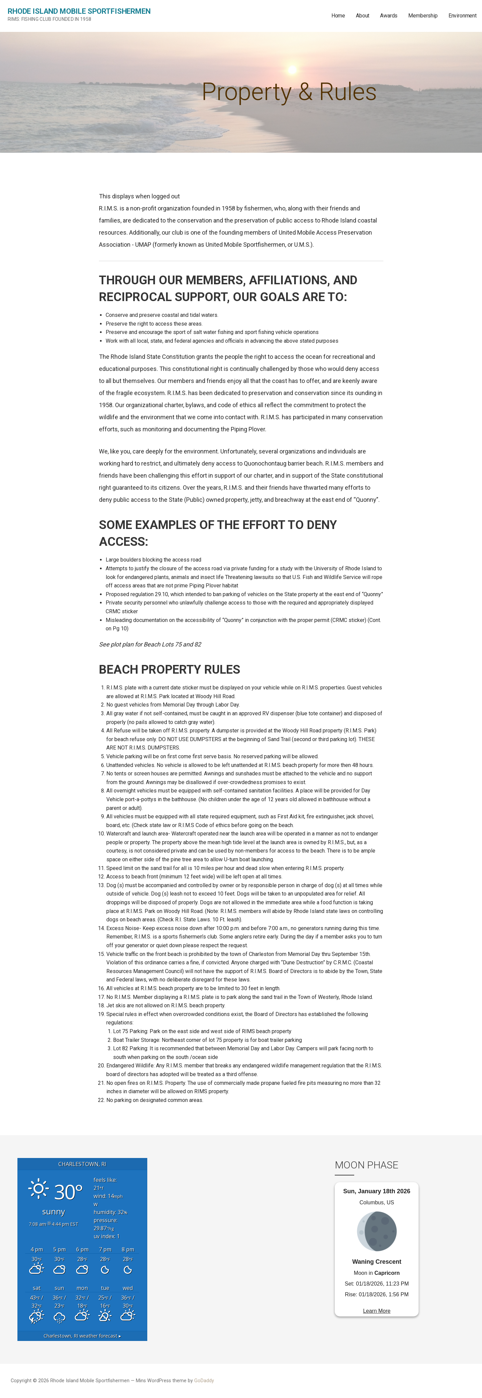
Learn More (376, 1311)
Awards (388, 15)
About (362, 15)
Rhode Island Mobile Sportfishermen (79, 11)
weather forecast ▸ (82, 1336)
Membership (422, 15)
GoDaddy (204, 1381)
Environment (462, 15)
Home (338, 15)
